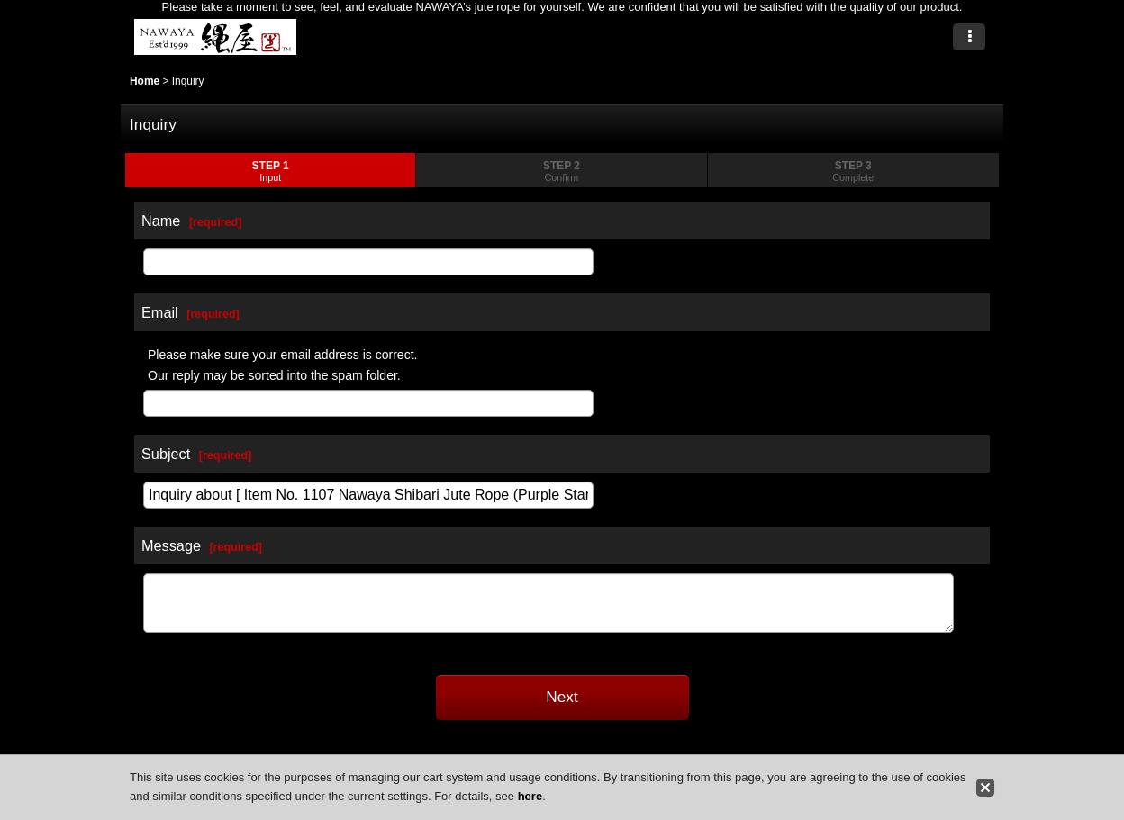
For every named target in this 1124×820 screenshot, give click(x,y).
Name (160, 220)
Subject (165, 454)
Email (159, 312)
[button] (969, 36)
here (530, 796)
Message (171, 545)
